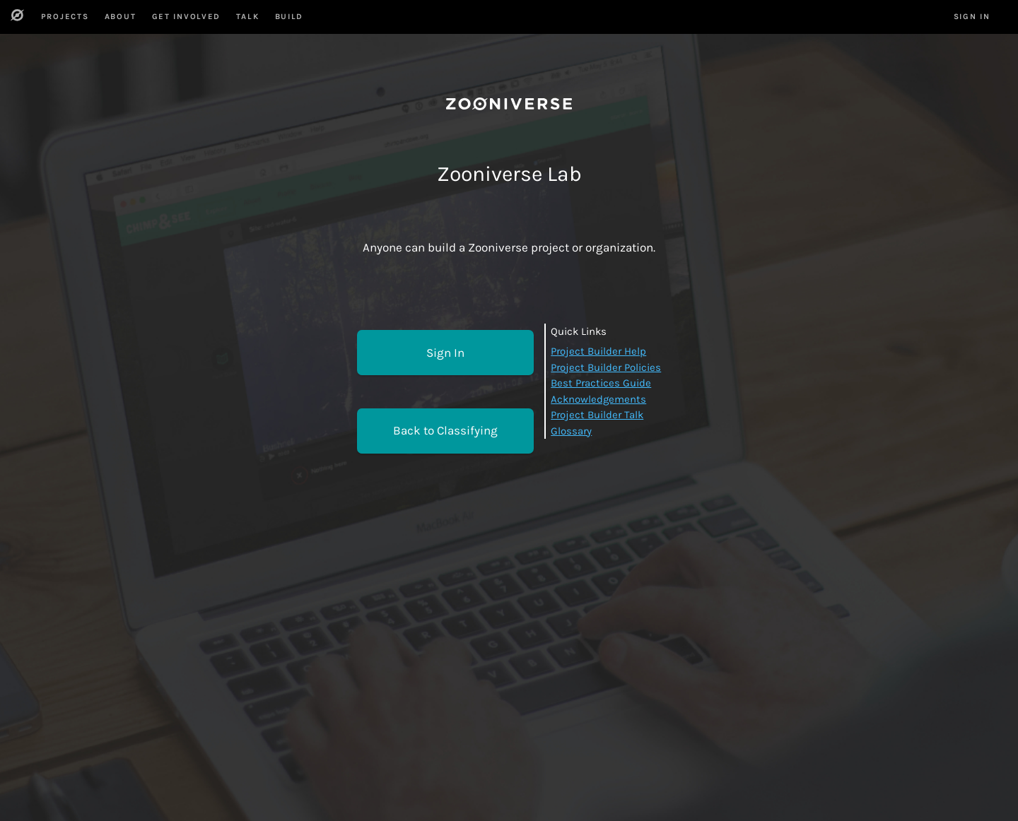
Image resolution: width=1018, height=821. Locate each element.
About (120, 16)
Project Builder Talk (597, 414)
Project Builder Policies (606, 367)
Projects (65, 16)
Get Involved (186, 16)
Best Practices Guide (601, 383)
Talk (247, 16)
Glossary (571, 431)
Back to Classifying (445, 430)
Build (289, 16)
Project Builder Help (598, 351)
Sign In (445, 352)
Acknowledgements (598, 399)
